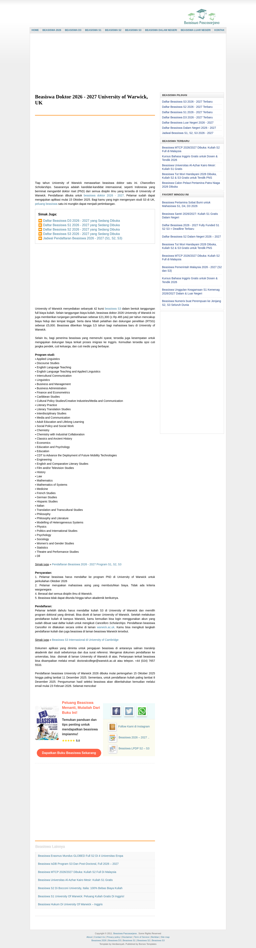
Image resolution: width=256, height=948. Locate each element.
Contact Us (99, 937)
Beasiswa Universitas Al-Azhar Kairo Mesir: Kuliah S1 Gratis (75, 880)
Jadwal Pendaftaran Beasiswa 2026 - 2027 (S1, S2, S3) (82, 238)
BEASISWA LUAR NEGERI (196, 30)
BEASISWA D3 (73, 30)
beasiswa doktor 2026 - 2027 (104, 195)
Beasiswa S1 (129, 940)
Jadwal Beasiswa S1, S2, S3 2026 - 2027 (187, 133)
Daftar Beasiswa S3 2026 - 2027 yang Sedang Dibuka (81, 234)
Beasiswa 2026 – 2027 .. (134, 737)
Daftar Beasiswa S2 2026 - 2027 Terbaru (187, 106)
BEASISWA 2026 (51, 30)
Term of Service (141, 937)
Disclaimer (127, 937)
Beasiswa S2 (143, 940)
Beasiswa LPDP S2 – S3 (134, 748)
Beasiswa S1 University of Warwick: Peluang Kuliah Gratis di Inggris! (81, 896)
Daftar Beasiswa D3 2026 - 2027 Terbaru (187, 117)
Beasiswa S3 (158, 940)
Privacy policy (113, 937)
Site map (165, 937)
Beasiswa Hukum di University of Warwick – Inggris (70, 904)
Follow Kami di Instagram (134, 726)
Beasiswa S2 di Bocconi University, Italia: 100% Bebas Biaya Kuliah (80, 888)
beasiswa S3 (113, 308)
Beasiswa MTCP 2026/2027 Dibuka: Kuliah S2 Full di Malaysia (77, 872)
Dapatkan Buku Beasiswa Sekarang (69, 753)
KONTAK (219, 30)
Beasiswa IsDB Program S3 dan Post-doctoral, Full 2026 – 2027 (78, 863)
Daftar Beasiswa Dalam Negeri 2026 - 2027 (189, 127)
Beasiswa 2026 (98, 940)
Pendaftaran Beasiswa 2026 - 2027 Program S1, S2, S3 (86, 564)
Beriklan (155, 937)
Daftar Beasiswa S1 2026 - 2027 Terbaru (187, 112)
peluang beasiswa (46, 203)
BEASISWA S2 (113, 30)
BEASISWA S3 (133, 30)
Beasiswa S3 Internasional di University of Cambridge (85, 639)
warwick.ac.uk (105, 627)
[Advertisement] (127, 63)
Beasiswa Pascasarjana (125, 933)
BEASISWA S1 (93, 30)
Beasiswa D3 (114, 940)
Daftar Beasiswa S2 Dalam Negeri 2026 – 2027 (191, 236)
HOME (35, 30)
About (89, 937)
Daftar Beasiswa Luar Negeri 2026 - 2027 (188, 122)
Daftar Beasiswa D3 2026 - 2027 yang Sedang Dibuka (81, 220)
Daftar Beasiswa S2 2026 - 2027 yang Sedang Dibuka (81, 229)
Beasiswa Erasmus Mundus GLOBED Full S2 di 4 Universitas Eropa (80, 855)
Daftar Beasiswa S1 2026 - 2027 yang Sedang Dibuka (81, 225)
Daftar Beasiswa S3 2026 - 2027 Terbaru (187, 101)
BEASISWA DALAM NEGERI (161, 30)
